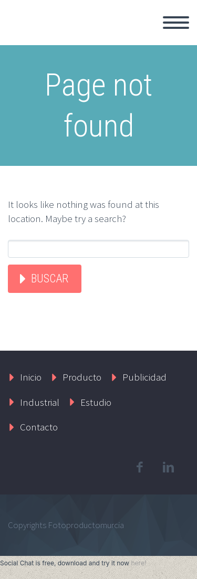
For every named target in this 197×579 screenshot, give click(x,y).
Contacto (39, 426)
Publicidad (144, 377)
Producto (82, 377)
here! (138, 563)
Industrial (39, 402)
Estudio (95, 402)
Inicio (31, 377)
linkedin (168, 467)
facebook (139, 467)
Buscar (49, 278)
